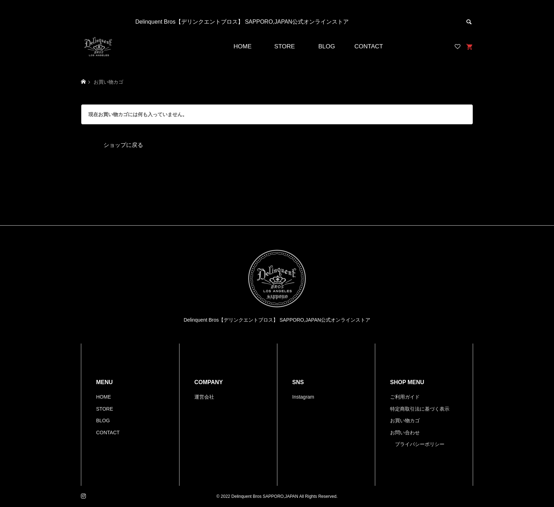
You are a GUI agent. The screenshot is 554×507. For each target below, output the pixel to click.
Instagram (303, 397)
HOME (243, 46)
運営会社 (204, 397)
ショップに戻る (123, 145)
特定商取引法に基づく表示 (419, 409)
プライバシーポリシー (419, 444)
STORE (284, 46)
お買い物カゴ (405, 420)
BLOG (326, 46)
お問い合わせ (405, 432)
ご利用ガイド (405, 397)
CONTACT (368, 46)
